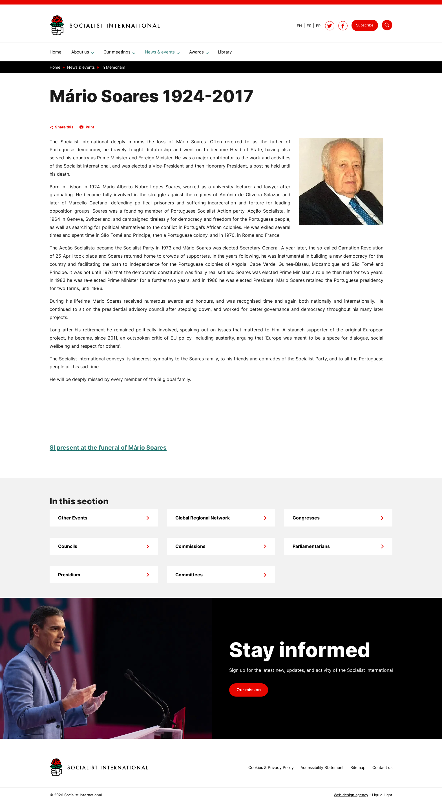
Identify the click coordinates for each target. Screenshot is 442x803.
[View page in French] (316, 25)
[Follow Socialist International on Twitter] (330, 26)
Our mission (249, 692)
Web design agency (351, 795)
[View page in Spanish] (306, 25)
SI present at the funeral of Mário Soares (108, 449)
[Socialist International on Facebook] (343, 26)
